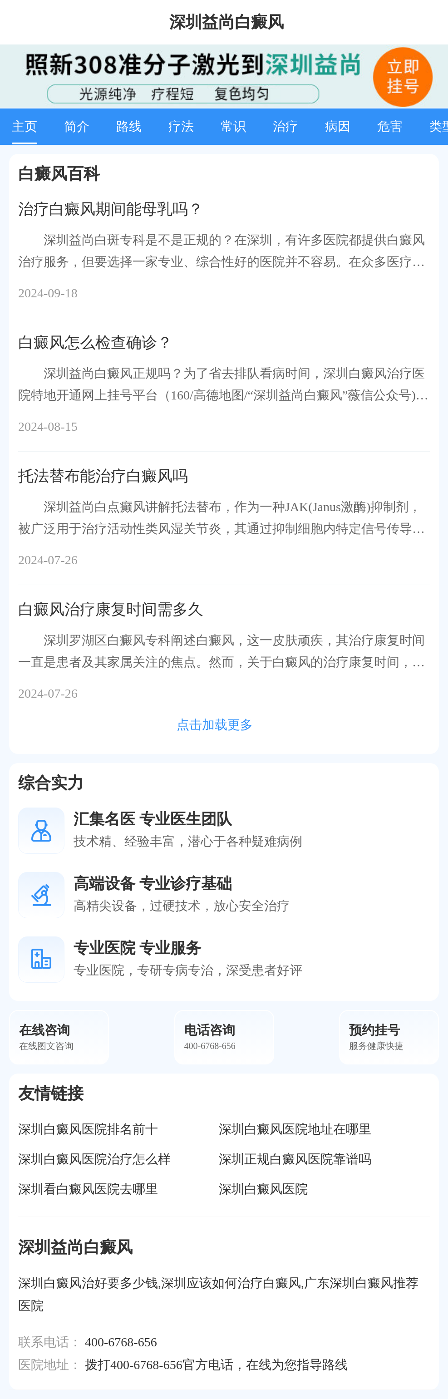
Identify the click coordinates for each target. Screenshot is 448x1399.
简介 (76, 126)
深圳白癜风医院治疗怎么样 (94, 1159)
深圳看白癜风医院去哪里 (88, 1189)
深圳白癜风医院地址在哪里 (295, 1129)
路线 (129, 126)
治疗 (285, 126)
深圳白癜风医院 (263, 1189)
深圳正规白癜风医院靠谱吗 (295, 1159)
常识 (233, 126)
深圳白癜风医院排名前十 (88, 1129)
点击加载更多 (215, 725)
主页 (24, 126)
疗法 (181, 126)
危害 (390, 126)
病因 (337, 126)
